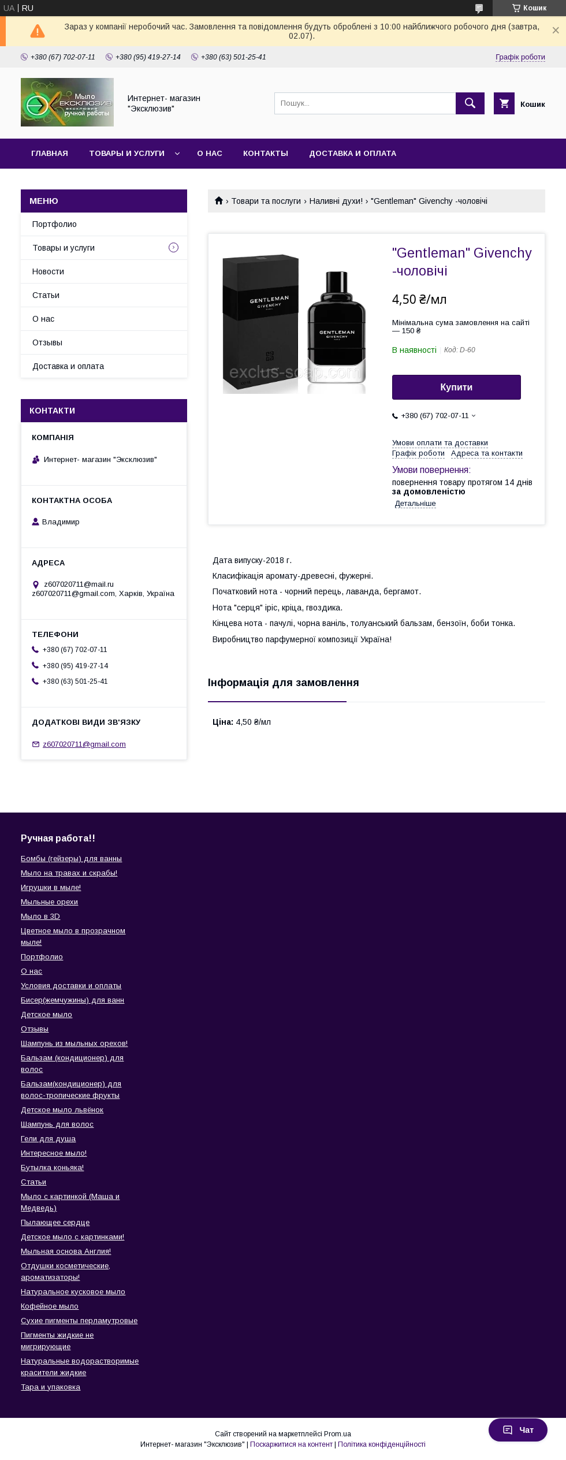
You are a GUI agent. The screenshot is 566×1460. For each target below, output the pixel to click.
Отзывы (47, 342)
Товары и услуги (127, 153)
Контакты (265, 153)
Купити (457, 387)
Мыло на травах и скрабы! (69, 873)
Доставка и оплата (352, 153)
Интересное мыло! (54, 1153)
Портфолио (54, 224)
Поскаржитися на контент (291, 1444)
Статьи (45, 295)
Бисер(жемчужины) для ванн (72, 1000)
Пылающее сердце (55, 1222)
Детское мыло (46, 1014)
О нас (209, 153)
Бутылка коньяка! (52, 1167)
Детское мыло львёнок (62, 1109)
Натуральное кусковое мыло (73, 1291)
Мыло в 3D (40, 916)
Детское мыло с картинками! (72, 1236)
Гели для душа (48, 1138)
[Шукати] (470, 103)
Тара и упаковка (50, 1387)
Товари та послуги (266, 201)
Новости (48, 271)
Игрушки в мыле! (51, 887)
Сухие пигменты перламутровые (79, 1320)
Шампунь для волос (57, 1124)
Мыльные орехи (49, 901)
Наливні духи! (336, 201)
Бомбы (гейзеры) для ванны (71, 858)
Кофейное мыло (50, 1306)
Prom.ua (337, 1434)
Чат (518, 1430)
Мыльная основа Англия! (66, 1251)
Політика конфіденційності (382, 1444)
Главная (49, 153)
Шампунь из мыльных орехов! (74, 1043)
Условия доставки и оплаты (71, 985)
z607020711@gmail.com (84, 744)
